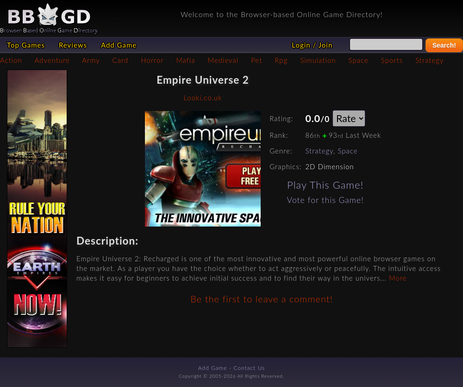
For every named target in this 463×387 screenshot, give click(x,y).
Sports (392, 60)
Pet (256, 60)
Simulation (318, 60)
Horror (152, 60)
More (398, 278)
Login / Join (312, 45)
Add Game (119, 45)
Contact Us (249, 367)
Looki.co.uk (203, 97)
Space (359, 60)
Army (91, 60)
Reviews (73, 45)
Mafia (185, 60)
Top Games (26, 45)
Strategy (429, 60)
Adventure (51, 60)
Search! (444, 45)
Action (11, 60)
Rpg (281, 60)
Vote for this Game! (325, 200)
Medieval (223, 60)
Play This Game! (325, 184)
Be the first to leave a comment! (261, 298)
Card (121, 60)
